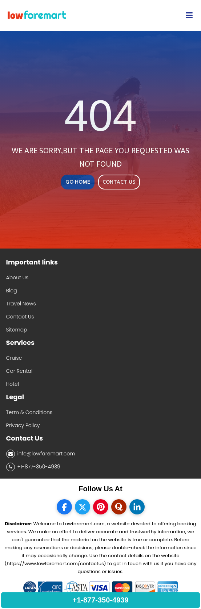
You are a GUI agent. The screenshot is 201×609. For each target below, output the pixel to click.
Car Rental (19, 371)
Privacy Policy (23, 425)
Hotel (12, 384)
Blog (11, 290)
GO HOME (77, 182)
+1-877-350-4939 (33, 467)
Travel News (21, 303)
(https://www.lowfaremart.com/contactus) (55, 563)
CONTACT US (119, 182)
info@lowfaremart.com (40, 454)
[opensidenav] (189, 16)
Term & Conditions (29, 412)
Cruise (14, 358)
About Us (17, 277)
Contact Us (20, 316)
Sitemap (16, 329)
